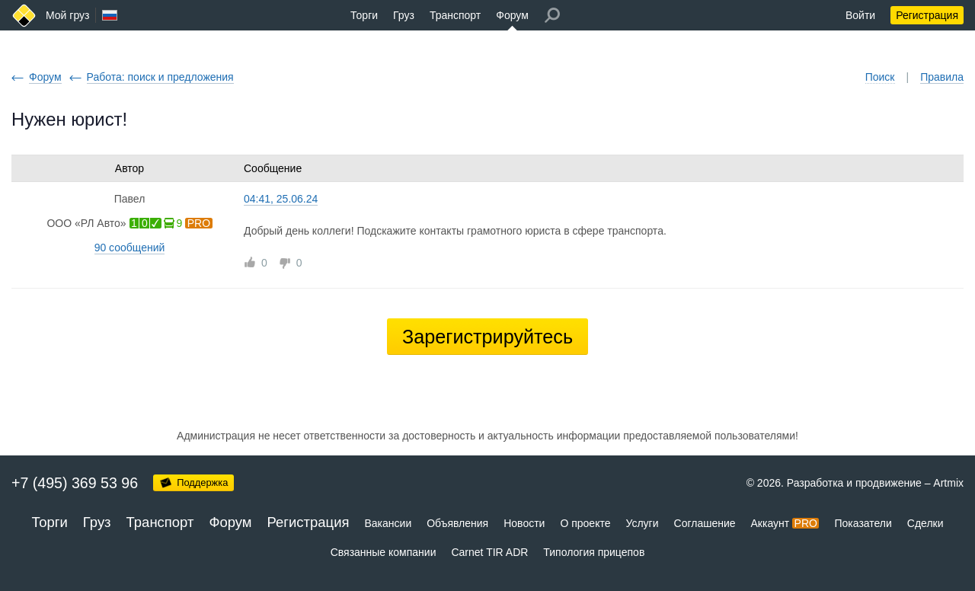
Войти (860, 15)
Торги (364, 15)
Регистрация (927, 15)
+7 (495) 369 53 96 (74, 482)
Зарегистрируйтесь (487, 336)
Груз (403, 15)
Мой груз (67, 15)
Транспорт (455, 15)
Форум (512, 15)
